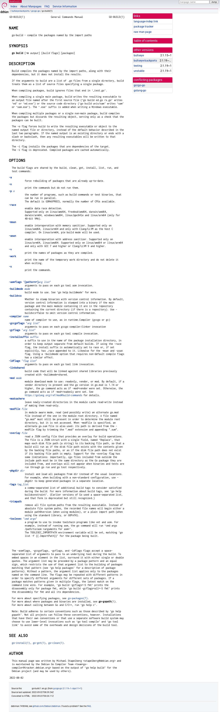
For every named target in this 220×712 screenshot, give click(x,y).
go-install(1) (21, 642)
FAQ (47, 6)
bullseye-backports (20, 11)
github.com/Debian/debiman (46, 706)
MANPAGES (15, 1)
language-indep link (146, 21)
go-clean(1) (56, 642)
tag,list (19, 484)
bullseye (139, 55)
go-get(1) (39, 642)
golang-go (140, 90)
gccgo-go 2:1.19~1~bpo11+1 (67, 688)
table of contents (146, 40)
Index (13, 6)
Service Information (65, 6)
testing (138, 65)
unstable (139, 70)
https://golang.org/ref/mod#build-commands (53, 395)
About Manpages (30, 6)
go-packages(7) (77, 598)
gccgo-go (35, 11)
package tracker (143, 26)
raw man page (142, 31)
